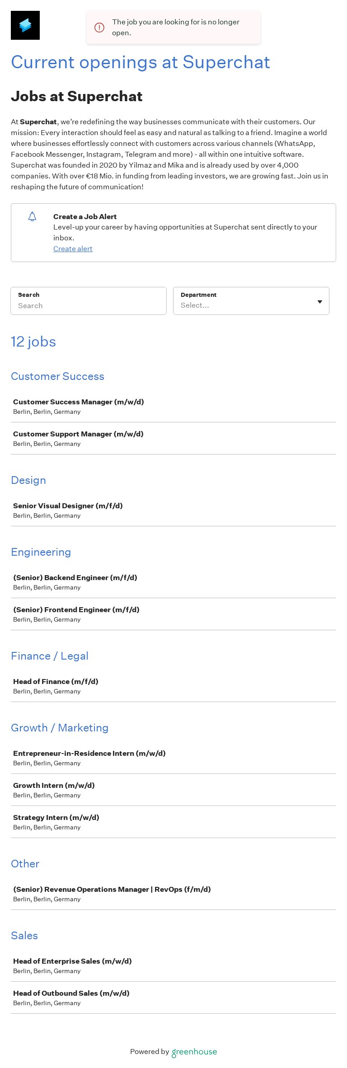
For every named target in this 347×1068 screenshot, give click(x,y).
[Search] (88, 306)
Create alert (73, 248)
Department (198, 295)
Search (28, 295)
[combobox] (181, 305)
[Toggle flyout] (319, 301)
